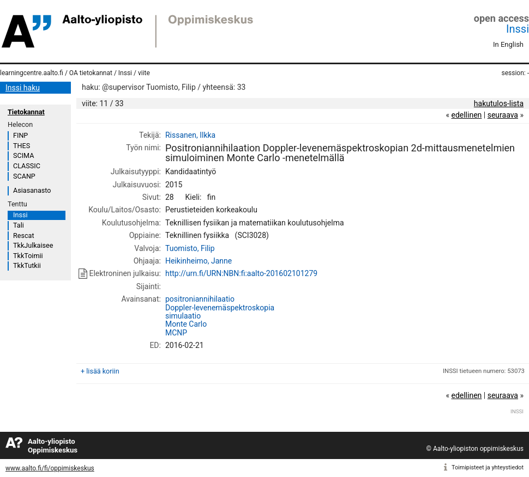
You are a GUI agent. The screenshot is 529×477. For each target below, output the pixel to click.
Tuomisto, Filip (190, 248)
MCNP (176, 332)
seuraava (503, 115)
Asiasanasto (32, 190)
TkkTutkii (27, 265)
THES (21, 146)
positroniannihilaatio (200, 299)
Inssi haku (22, 87)
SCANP (24, 176)
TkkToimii (28, 256)
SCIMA (23, 155)
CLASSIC (26, 166)
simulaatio (183, 315)
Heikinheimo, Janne (198, 260)
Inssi (517, 28)
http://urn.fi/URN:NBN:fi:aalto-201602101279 (241, 273)
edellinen (466, 115)
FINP (20, 135)
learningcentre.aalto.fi (31, 73)
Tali (18, 225)
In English (508, 44)
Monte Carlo (186, 324)
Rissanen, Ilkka (190, 135)
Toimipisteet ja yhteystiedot (488, 467)
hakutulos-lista (499, 103)
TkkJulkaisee (33, 245)
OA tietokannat (90, 73)
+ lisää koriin (100, 371)
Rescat (23, 235)
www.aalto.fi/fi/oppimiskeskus (49, 468)
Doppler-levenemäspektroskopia (219, 307)
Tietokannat (26, 112)
